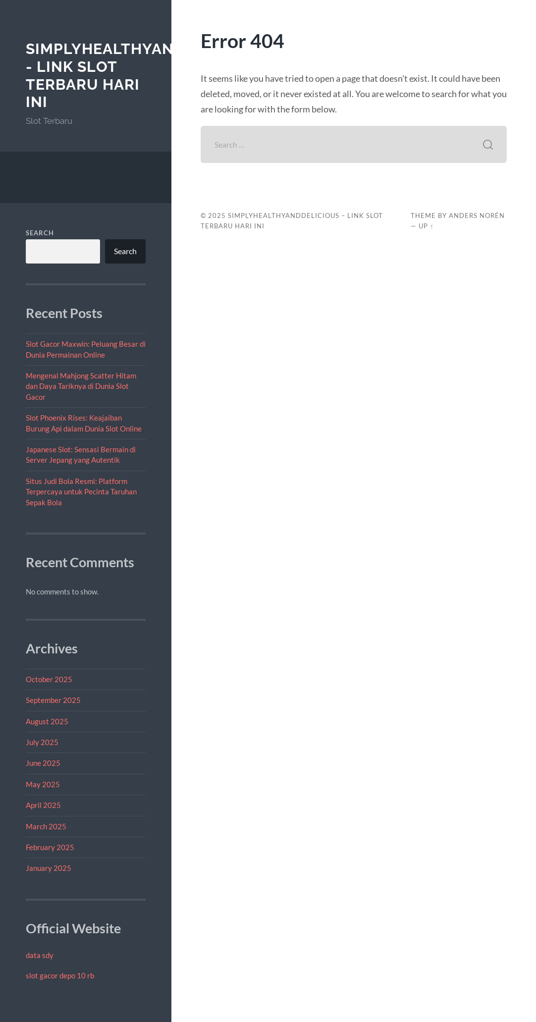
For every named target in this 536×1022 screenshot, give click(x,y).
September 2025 (53, 700)
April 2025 (43, 805)
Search (40, 233)
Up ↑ (426, 226)
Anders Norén (477, 215)
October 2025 (49, 679)
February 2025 (50, 847)
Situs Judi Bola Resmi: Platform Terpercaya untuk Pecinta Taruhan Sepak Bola (81, 492)
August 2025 (47, 721)
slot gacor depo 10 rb (60, 975)
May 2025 (43, 784)
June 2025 (43, 762)
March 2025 (46, 826)
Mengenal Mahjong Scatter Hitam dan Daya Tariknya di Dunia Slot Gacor (81, 386)
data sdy (40, 955)
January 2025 (48, 867)
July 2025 (42, 742)
